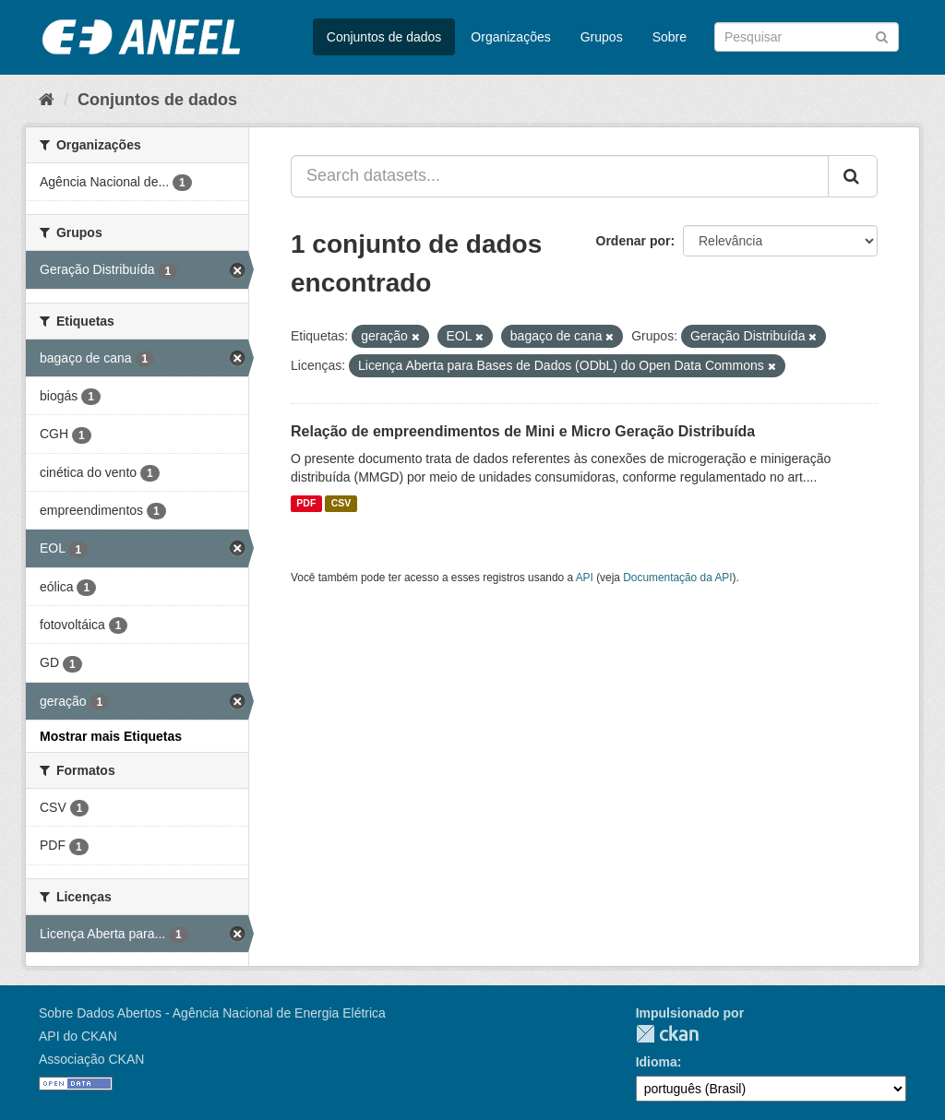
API (584, 577)
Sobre (669, 37)
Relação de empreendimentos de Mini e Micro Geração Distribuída (523, 431)
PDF (306, 503)
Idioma (656, 1061)
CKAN (667, 1033)
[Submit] (882, 35)
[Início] (46, 99)
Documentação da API (677, 577)
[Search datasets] (806, 37)
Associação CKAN (91, 1059)
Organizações (510, 37)
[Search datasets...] (560, 176)
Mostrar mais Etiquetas (111, 736)
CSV (341, 503)
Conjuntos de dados (384, 37)
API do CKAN (78, 1036)
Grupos (601, 37)
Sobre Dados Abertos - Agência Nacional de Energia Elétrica (212, 1013)
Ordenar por (633, 240)
